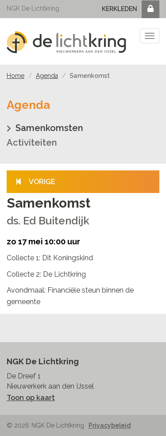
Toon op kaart (31, 398)
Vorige (35, 181)
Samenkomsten (49, 128)
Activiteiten (32, 142)
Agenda (47, 75)
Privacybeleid (110, 425)
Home (15, 75)
